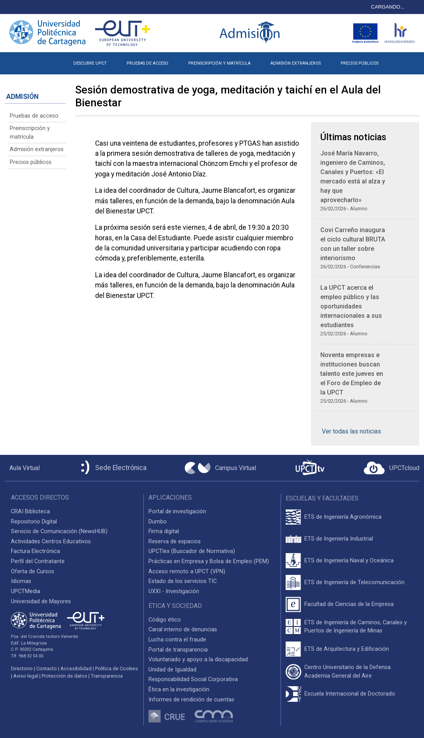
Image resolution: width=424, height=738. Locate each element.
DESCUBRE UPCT (90, 63)
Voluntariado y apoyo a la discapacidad (198, 659)
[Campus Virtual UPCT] (220, 468)
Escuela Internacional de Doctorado (349, 693)
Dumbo (157, 521)
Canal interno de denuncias (182, 629)
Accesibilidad (76, 668)
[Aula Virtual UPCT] (22, 468)
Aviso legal (25, 676)
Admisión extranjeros (37, 149)
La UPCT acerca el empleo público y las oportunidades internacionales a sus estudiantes (351, 306)
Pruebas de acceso (34, 116)
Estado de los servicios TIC (182, 581)
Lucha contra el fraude (177, 639)
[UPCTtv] (309, 468)
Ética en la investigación (178, 689)
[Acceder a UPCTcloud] (391, 468)
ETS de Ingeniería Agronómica (343, 517)
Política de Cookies (116, 668)
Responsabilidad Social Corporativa (193, 679)
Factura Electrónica (35, 551)
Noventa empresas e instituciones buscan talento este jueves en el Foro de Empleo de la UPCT (351, 373)
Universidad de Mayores (41, 601)
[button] (398, 60)
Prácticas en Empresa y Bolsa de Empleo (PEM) (208, 561)
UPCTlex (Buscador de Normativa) (191, 551)
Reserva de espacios (174, 541)
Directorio (22, 668)
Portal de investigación (177, 511)
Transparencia (107, 676)
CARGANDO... (388, 7)
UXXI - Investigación (173, 591)
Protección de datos (64, 676)
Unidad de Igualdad (172, 669)
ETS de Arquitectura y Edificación (346, 649)
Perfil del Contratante (38, 561)
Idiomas (21, 581)
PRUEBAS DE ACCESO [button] (147, 63)
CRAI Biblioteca (30, 511)
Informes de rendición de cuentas (191, 699)
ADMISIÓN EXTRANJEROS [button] (295, 63)
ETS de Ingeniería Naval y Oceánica (349, 560)
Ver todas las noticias (351, 431)
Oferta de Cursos (32, 571)
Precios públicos (30, 162)
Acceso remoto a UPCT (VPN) (186, 571)
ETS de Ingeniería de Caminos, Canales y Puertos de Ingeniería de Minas (355, 626)
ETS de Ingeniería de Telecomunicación (354, 582)
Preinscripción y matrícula (30, 132)
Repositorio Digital (34, 521)
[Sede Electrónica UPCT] (112, 468)
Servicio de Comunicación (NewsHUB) (59, 531)
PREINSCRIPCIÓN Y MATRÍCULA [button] (219, 63)
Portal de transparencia (178, 649)
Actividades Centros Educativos (51, 541)
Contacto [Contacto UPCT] (46, 668)
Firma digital (163, 531)
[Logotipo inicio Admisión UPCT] (251, 33)
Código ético (164, 619)
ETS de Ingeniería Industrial (338, 538)
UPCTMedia (25, 591)
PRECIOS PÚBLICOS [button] (359, 63)
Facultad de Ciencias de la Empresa (349, 604)
